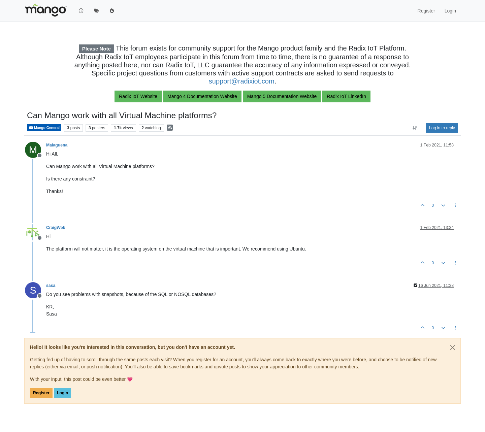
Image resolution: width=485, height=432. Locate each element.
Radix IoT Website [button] (138, 96)
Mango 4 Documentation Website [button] (202, 96)
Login (62, 393)
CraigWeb (55, 227)
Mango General (44, 128)
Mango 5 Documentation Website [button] (282, 96)
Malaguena (56, 145)
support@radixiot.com (241, 81)
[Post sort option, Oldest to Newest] (415, 128)
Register (41, 393)
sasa (50, 285)
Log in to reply (442, 128)
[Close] (452, 347)
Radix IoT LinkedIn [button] (346, 96)
